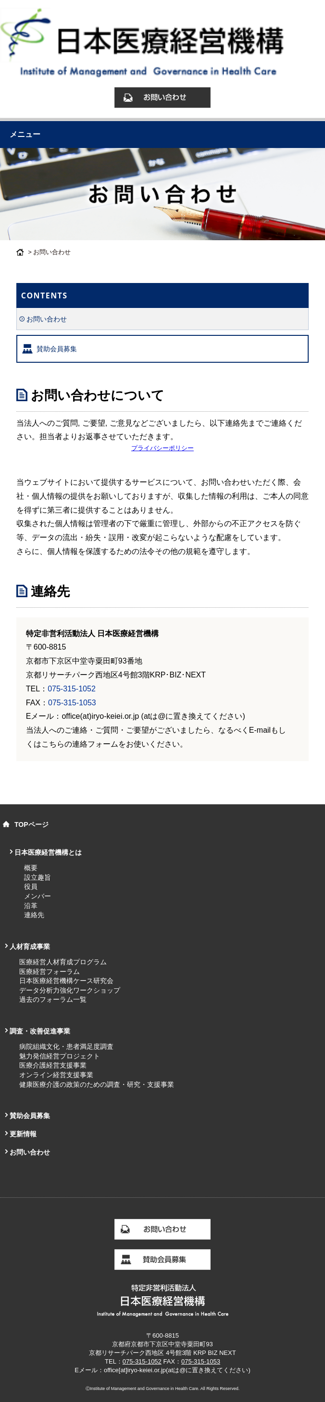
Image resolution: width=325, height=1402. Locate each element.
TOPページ (31, 824)
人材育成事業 (30, 946)
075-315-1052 (72, 689)
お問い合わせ (46, 319)
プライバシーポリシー (162, 448)
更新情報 (23, 1134)
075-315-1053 (72, 703)
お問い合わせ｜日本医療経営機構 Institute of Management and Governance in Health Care (162, 47)
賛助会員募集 (57, 349)
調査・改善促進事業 (40, 1031)
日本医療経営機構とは (48, 852)
